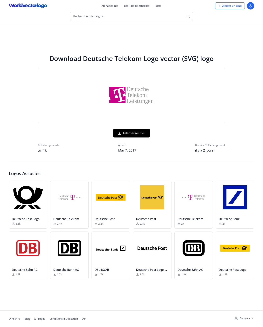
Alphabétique (110, 5)
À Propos (39, 318)
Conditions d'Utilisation (63, 318)
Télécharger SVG (132, 133)
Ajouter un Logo (230, 5)
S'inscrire (14, 318)
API (84, 318)
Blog (158, 5)
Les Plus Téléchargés (137, 5)
